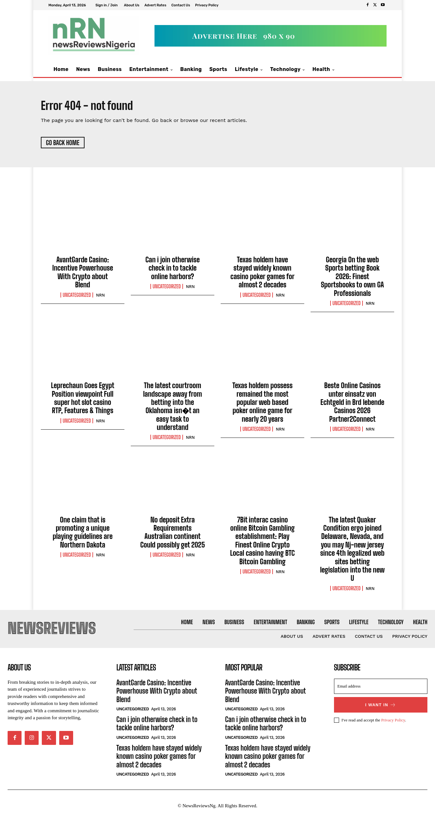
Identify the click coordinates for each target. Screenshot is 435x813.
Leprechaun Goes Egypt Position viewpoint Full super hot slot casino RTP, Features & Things (82, 400)
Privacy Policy (393, 724)
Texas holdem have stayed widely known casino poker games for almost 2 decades (262, 274)
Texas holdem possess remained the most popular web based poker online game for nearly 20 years (262, 404)
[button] (374, 69)
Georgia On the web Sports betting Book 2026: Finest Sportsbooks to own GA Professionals (352, 279)
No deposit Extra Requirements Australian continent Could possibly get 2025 (172, 534)
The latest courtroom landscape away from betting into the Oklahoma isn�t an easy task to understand (172, 408)
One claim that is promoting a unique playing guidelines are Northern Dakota (82, 534)
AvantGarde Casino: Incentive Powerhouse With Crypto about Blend (82, 274)
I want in (380, 709)
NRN (100, 297)
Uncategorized (77, 296)
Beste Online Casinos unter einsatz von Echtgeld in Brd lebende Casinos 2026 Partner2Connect (352, 404)
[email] (381, 690)
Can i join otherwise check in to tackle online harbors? (172, 270)
